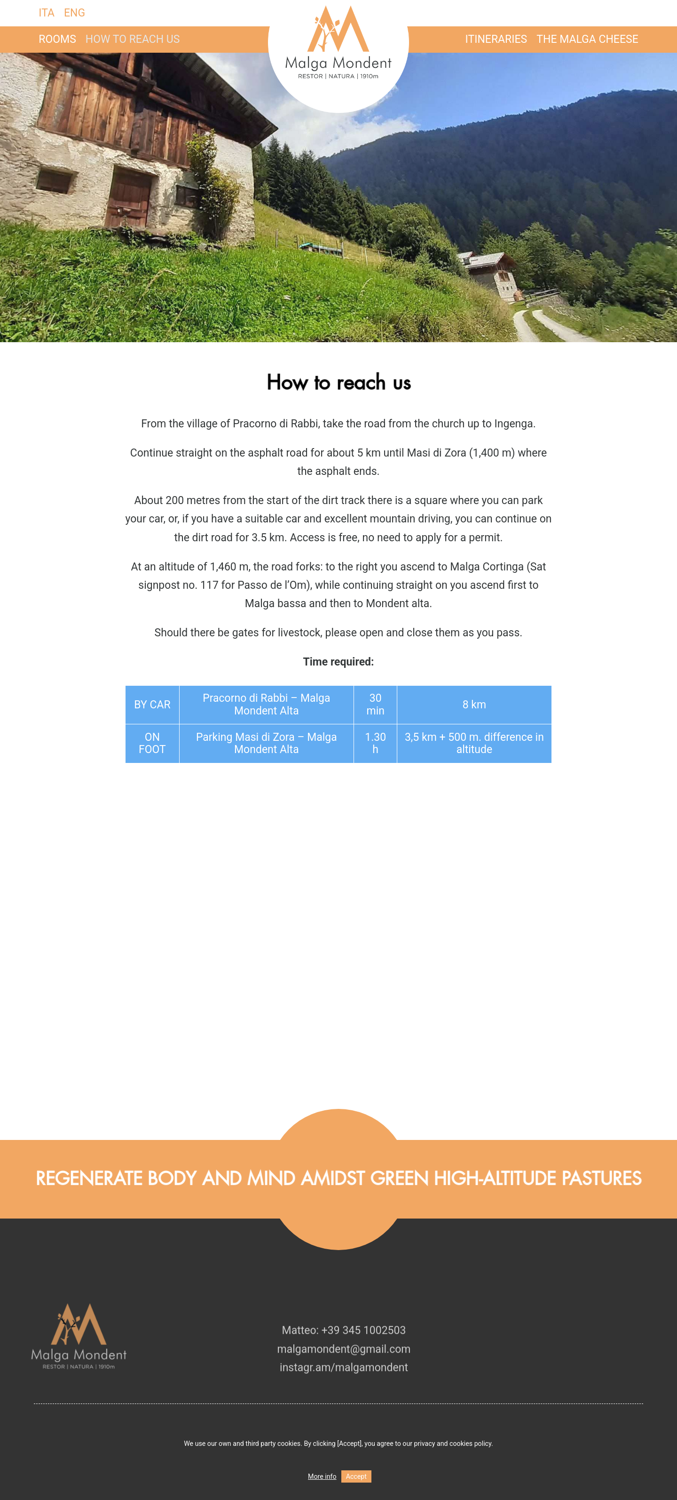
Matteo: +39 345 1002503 (344, 1350)
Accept (356, 1476)
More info (322, 1476)
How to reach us (133, 39)
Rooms (57, 39)
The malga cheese (587, 39)
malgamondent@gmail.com (344, 1368)
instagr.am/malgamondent (344, 1386)
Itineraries (496, 39)
